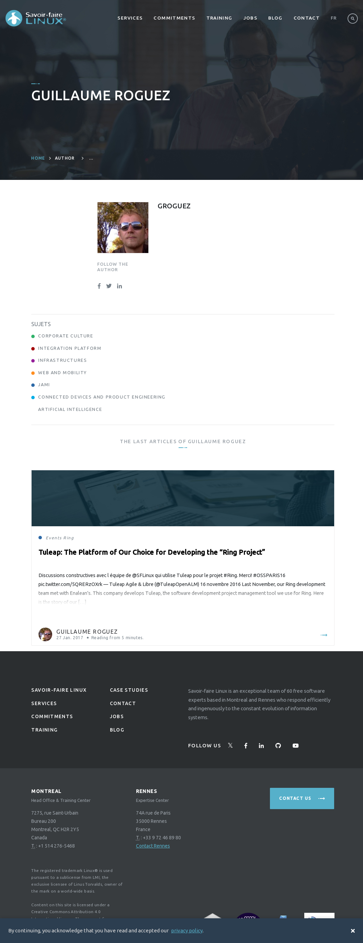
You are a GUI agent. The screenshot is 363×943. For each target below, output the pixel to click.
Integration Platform (69, 348)
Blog (275, 18)
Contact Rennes (153, 846)
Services (130, 18)
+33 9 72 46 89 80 (162, 837)
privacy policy (187, 930)
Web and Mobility (62, 372)
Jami (44, 384)
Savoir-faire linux (59, 690)
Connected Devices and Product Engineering (102, 396)
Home (38, 158)
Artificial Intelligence (70, 409)
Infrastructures (62, 360)
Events (54, 538)
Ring (68, 538)
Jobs (250, 18)
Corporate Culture (65, 335)
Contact (307, 18)
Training (219, 18)
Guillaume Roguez (87, 632)
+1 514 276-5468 (56, 846)
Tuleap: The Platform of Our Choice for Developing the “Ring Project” (151, 552)
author (65, 158)
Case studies (129, 690)
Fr (334, 18)
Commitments (174, 18)
